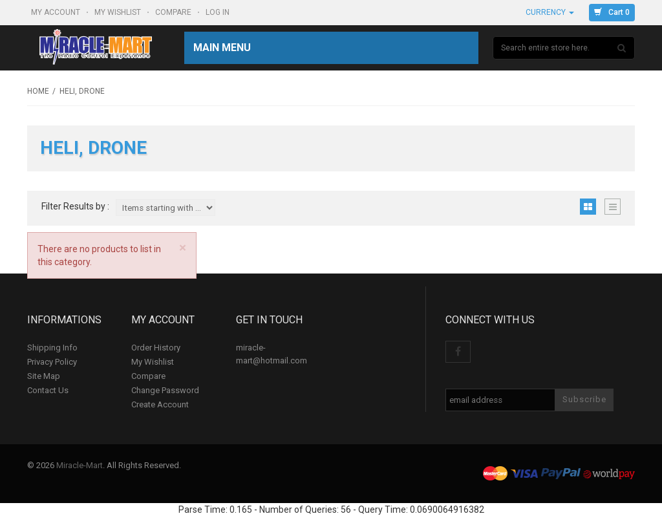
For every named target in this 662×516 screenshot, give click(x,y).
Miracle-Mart (79, 465)
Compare (174, 12)
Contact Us (48, 390)
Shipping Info (52, 347)
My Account (56, 12)
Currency (550, 12)
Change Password (165, 390)
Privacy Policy (52, 362)
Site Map (43, 376)
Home (38, 91)
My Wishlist (118, 12)
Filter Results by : (75, 206)
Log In (218, 12)
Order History (155, 347)
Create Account (160, 404)
